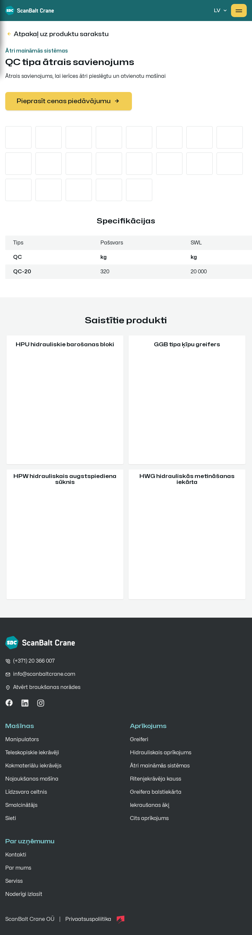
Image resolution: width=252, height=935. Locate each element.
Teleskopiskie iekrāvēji (32, 752)
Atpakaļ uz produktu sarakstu (57, 34)
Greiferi (139, 739)
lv (221, 10)
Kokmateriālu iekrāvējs (33, 765)
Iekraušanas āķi (149, 805)
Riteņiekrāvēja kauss (155, 779)
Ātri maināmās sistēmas (36, 51)
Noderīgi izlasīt (23, 894)
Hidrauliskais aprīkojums (160, 752)
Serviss (14, 881)
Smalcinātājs (21, 805)
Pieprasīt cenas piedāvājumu (68, 101)
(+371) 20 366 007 (34, 661)
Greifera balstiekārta (155, 792)
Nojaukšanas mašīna (31, 779)
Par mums (18, 868)
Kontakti (15, 854)
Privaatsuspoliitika (88, 919)
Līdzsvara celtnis (26, 792)
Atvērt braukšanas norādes (46, 687)
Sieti (10, 818)
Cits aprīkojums (149, 818)
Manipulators (22, 739)
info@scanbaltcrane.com (44, 674)
